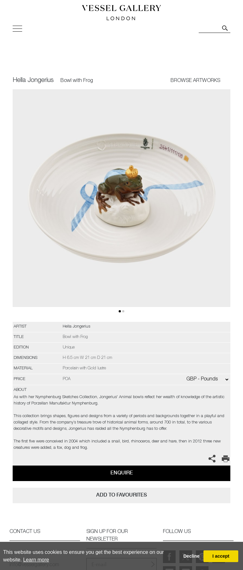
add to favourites (121, 495)
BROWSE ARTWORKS (195, 81)
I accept (220, 556)
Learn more (36, 559)
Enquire (121, 473)
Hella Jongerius (33, 81)
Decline (191, 556)
